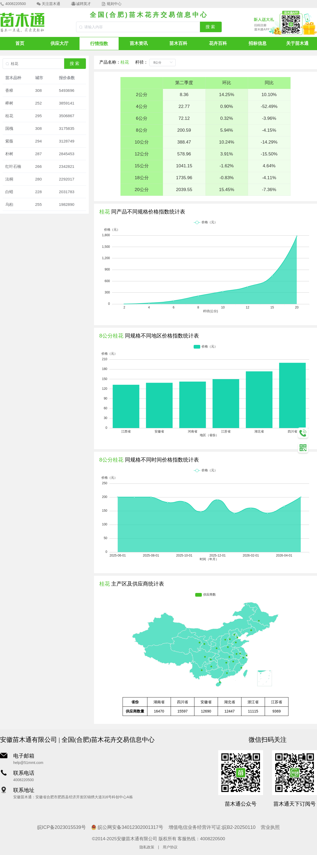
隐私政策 (146, 847)
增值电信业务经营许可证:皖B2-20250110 (212, 827)
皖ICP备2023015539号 (61, 827)
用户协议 (170, 847)
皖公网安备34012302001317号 (127, 827)
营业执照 (270, 827)
